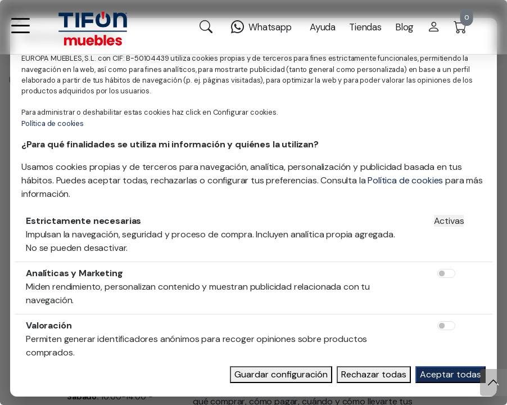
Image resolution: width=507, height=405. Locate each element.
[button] (20, 33)
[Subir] (493, 382)
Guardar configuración (281, 374)
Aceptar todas (450, 374)
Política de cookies (52, 123)
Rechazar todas (373, 374)
